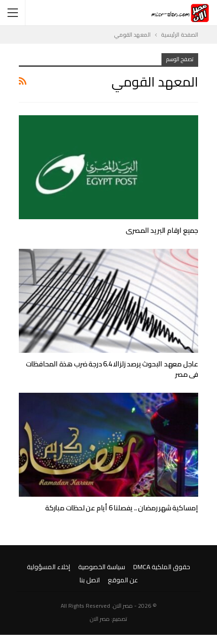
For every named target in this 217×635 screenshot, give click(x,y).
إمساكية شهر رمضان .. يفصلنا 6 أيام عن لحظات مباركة (121, 508)
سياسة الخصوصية (101, 567)
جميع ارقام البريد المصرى (162, 230)
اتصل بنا (90, 580)
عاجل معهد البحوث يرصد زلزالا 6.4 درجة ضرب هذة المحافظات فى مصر (112, 369)
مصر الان (100, 618)
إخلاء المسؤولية (48, 567)
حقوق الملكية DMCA (161, 567)
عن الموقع (123, 580)
